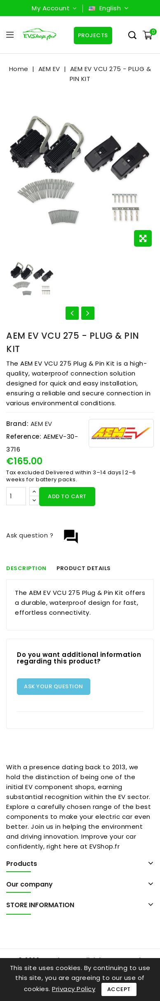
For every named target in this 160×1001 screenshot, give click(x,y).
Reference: (23, 436)
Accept (119, 989)
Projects (93, 35)
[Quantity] (16, 496)
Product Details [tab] (84, 568)
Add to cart (67, 496)
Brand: (17, 423)
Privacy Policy (73, 988)
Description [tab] (26, 568)
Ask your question (53, 686)
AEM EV (41, 423)
